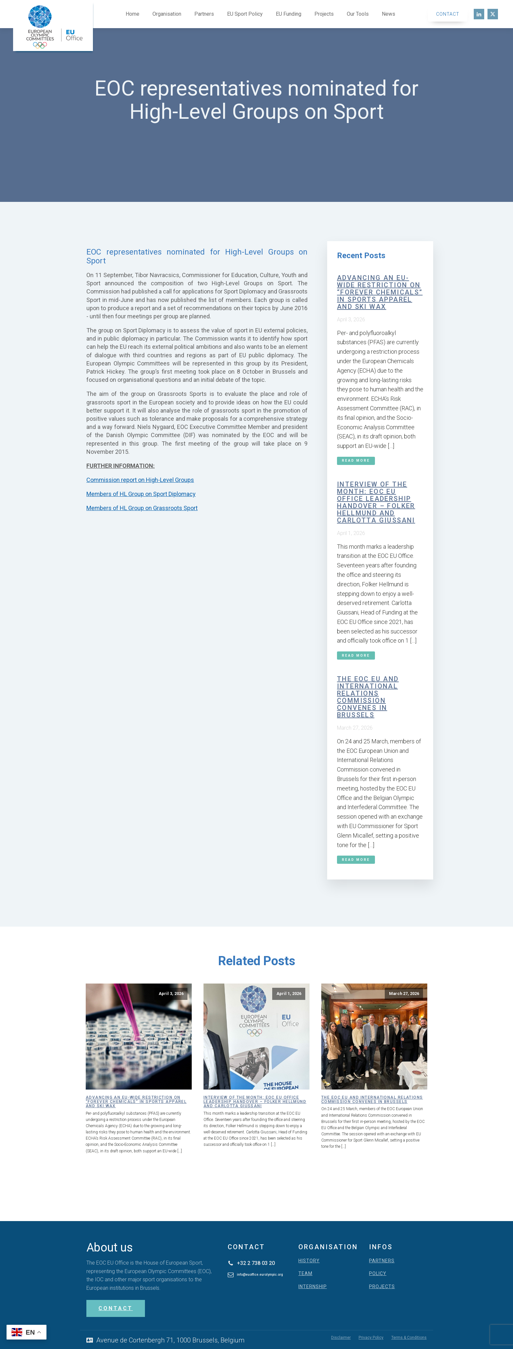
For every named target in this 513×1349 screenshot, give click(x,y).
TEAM (305, 1273)
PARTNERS (382, 1260)
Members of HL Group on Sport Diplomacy (141, 493)
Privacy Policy (371, 1337)
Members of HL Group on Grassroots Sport (142, 508)
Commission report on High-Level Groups (140, 479)
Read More (356, 460)
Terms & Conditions (409, 1337)
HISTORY (309, 1260)
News (388, 14)
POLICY (377, 1273)
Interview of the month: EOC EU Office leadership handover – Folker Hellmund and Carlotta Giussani (376, 502)
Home (132, 14)
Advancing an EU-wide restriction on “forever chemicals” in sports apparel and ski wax (380, 292)
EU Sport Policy (245, 14)
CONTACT (115, 1308)
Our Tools (358, 14)
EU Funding (288, 14)
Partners (204, 14)
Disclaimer (341, 1337)
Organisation (166, 14)
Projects (324, 14)
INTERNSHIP (312, 1286)
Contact (447, 14)
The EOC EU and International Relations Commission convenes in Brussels (368, 697)
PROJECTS (382, 1286)
